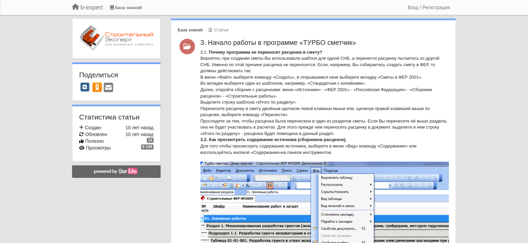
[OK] (97, 87)
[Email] (108, 88)
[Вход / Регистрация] (429, 7)
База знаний (190, 29)
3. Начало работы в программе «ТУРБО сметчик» (278, 42)
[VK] (84, 87)
